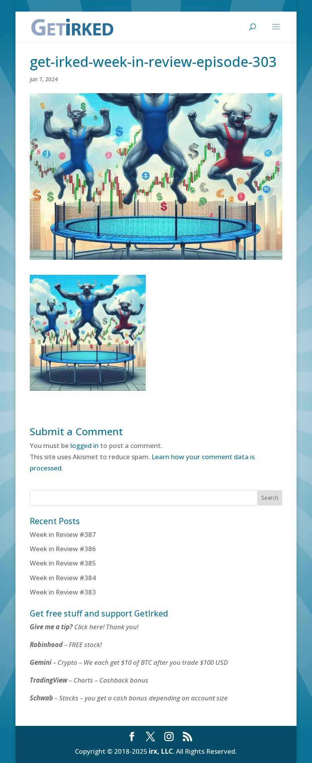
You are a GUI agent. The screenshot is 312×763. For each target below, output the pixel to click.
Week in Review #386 (63, 548)
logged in (84, 445)
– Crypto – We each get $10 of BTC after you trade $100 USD (129, 662)
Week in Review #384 (63, 577)
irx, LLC (161, 751)
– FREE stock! (66, 644)
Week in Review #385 (63, 563)
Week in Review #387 (63, 534)
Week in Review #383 (63, 592)
